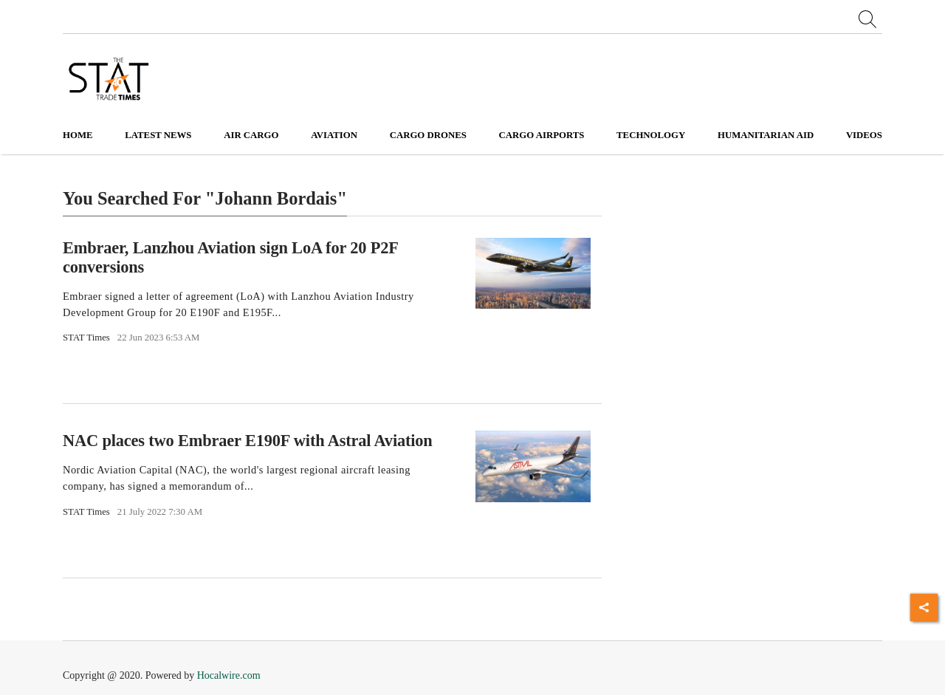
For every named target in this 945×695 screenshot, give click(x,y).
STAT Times (86, 337)
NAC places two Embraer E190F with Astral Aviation (248, 440)
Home (78, 135)
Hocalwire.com (229, 675)
